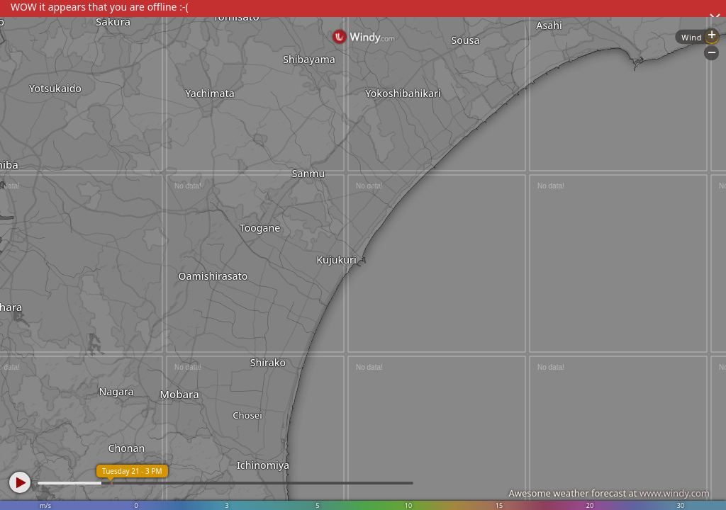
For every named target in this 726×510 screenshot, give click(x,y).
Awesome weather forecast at (609, 493)
